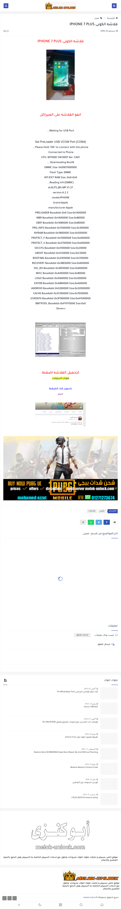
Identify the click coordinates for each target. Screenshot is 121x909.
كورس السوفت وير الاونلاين (85, 783)
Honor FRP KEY (91, 707)
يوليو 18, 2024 (90, 734)
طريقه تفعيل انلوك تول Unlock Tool (81, 737)
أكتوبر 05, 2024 (90, 689)
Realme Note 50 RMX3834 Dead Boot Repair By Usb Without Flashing (66, 752)
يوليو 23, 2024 (90, 764)
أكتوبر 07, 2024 (90, 719)
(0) (6, 31)
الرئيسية (112, 18)
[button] (107, 522)
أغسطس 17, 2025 (88, 749)
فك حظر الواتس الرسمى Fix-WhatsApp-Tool (77, 692)
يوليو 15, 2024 (90, 704)
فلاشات (91, 511)
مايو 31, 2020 (91, 779)
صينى (98, 18)
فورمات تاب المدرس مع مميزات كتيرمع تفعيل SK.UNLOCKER (70, 722)
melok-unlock (89, 898)
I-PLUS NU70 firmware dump (84, 798)
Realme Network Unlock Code (84, 767)
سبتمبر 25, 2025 (89, 794)
